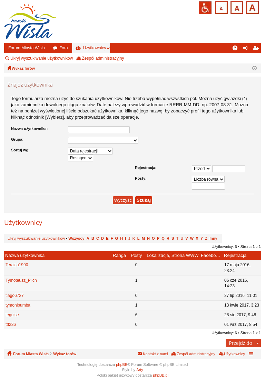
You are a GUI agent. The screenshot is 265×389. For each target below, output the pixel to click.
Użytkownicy (94, 48)
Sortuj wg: (20, 150)
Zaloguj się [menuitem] (247, 49)
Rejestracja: (145, 168)
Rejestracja (235, 255)
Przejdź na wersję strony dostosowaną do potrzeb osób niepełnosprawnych (205, 7)
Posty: (141, 178)
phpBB (121, 364)
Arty (139, 370)
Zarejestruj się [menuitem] (257, 49)
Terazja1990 (17, 264)
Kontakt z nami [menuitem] (155, 354)
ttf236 (11, 324)
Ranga (119, 255)
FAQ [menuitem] (237, 49)
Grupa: (17, 139)
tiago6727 (15, 295)
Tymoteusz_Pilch (21, 280)
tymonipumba (18, 305)
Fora (63, 48)
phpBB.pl (160, 375)
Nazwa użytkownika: (29, 129)
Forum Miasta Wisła (26, 48)
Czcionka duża (251, 6)
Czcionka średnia (236, 6)
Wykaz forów (64, 354)
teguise (12, 314)
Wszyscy (76, 238)
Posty (136, 255)
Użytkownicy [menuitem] (234, 354)
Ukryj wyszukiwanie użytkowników (41, 58)
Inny (213, 238)
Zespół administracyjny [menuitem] (103, 58)
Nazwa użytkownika (25, 255)
